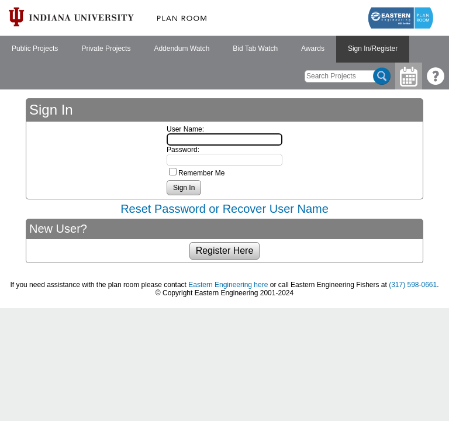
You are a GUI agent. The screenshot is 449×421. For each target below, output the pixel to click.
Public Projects (35, 48)
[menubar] (204, 49)
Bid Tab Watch (255, 48)
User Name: (185, 129)
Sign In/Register (373, 48)
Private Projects (105, 48)
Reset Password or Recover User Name (224, 208)
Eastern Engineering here (228, 285)
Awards (312, 48)
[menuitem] (35, 49)
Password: (183, 150)
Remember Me (201, 173)
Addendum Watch (181, 48)
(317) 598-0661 (413, 285)
